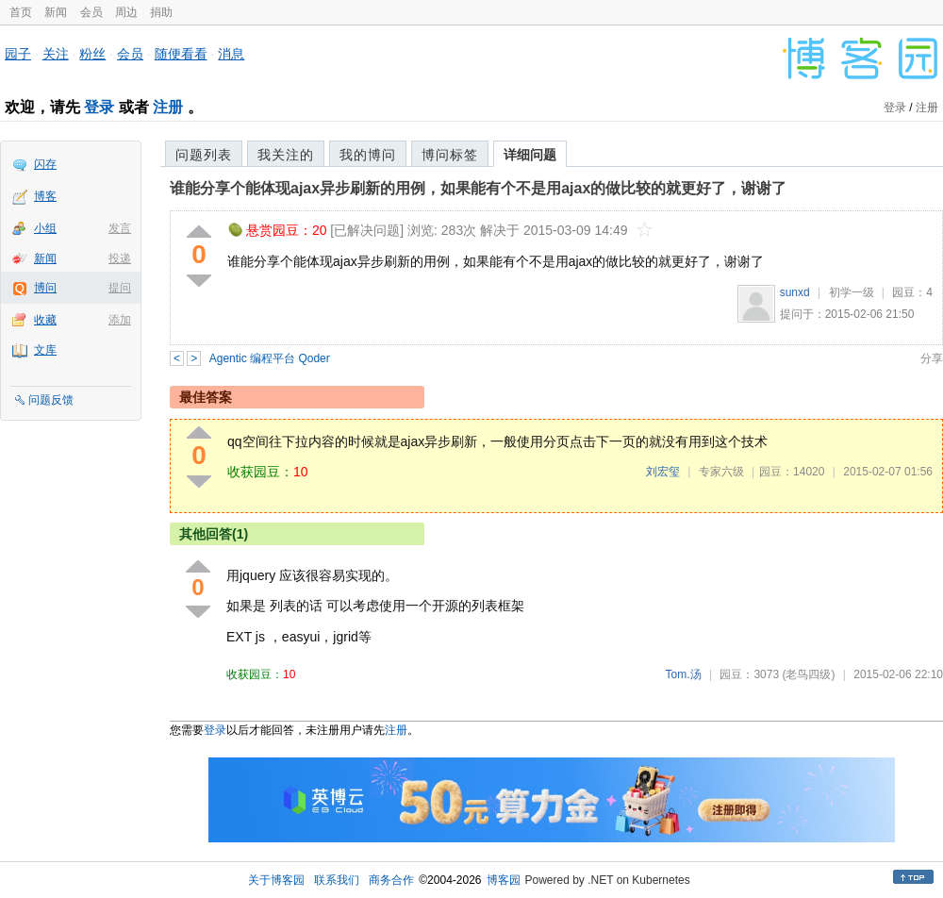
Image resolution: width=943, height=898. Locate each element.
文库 (45, 350)
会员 (91, 12)
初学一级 (851, 292)
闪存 (45, 164)
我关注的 (285, 154)
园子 (18, 53)
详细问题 (530, 154)
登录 (99, 107)
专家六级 (721, 471)
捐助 (161, 12)
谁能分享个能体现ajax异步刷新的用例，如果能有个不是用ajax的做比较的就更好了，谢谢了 (478, 188)
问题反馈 (51, 400)
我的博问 (367, 154)
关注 (55, 53)
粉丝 (92, 53)
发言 (119, 228)
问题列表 (203, 154)
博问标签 (450, 154)
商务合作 (391, 880)
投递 (119, 258)
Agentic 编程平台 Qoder (269, 358)
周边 (126, 12)
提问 (119, 287)
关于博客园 (276, 880)
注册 (168, 107)
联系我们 (336, 880)
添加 (119, 319)
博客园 (504, 880)
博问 (45, 287)
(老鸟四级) (808, 674)
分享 (931, 358)
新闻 (55, 12)
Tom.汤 (684, 674)
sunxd (795, 292)
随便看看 (181, 53)
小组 (45, 228)
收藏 (45, 319)
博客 (45, 196)
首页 (20, 12)
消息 (231, 53)
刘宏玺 (663, 471)
